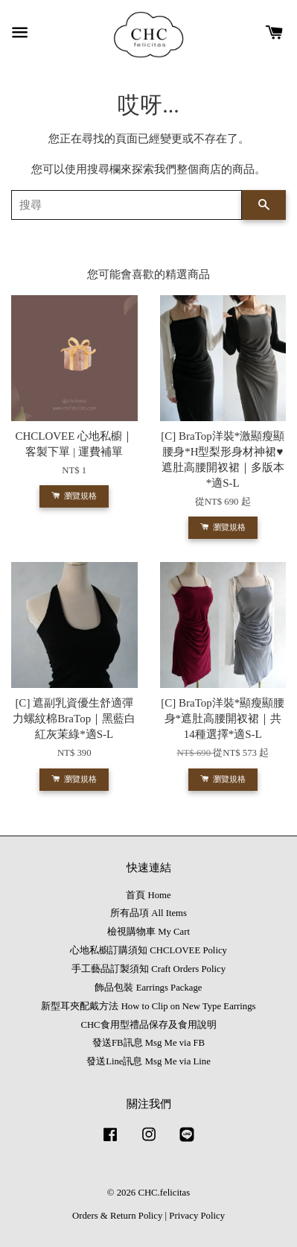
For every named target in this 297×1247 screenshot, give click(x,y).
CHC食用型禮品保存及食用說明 (148, 1025)
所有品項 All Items (148, 913)
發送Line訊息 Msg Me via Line (148, 1061)
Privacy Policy (197, 1215)
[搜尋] (126, 205)
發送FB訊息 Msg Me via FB (148, 1043)
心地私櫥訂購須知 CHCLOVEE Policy (148, 950)
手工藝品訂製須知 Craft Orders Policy (148, 969)
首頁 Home (148, 895)
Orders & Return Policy (117, 1215)
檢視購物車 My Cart (148, 931)
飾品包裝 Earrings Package (148, 987)
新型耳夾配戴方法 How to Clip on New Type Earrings (148, 1006)
